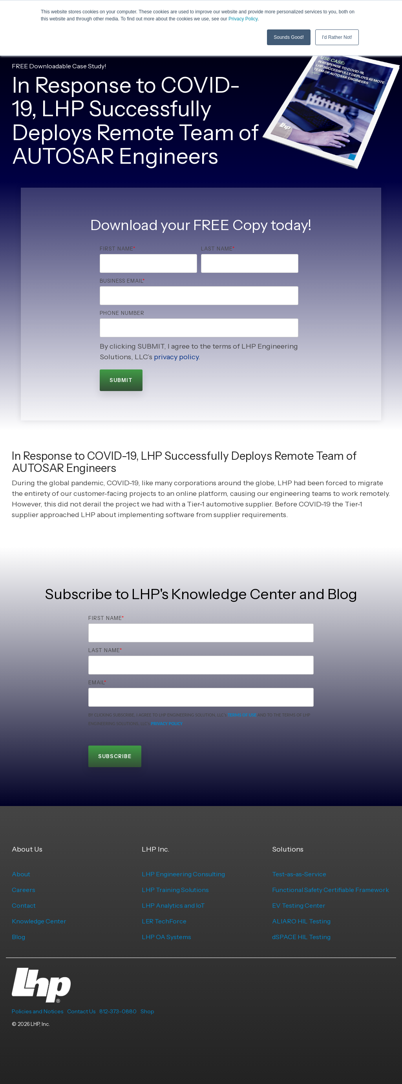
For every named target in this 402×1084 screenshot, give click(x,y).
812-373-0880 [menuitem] (118, 1011)
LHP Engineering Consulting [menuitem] (183, 874)
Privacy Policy (243, 19)
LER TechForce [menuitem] (164, 921)
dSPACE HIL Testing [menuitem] (301, 937)
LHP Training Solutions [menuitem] (175, 890)
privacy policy (176, 357)
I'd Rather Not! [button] (337, 37)
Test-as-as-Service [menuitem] (299, 874)
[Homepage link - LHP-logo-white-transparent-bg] (41, 998)
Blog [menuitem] (18, 937)
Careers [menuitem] (23, 890)
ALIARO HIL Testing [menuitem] (301, 921)
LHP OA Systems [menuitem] (166, 937)
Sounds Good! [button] (289, 37)
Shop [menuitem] (147, 1011)
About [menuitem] (21, 874)
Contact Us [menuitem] (81, 1011)
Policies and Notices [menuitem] (37, 1011)
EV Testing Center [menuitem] (298, 905)
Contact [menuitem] (24, 905)
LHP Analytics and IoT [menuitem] (173, 905)
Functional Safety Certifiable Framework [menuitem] (330, 890)
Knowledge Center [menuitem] (39, 921)
